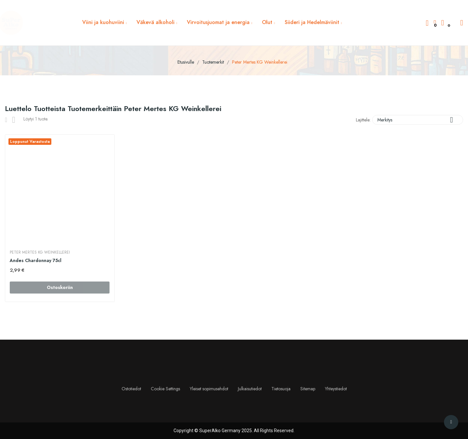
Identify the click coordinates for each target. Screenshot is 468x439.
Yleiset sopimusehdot (209, 388)
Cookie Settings (165, 388)
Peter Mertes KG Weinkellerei (40, 252)
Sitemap (307, 388)
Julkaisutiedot (250, 388)
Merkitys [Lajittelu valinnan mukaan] (417, 119)
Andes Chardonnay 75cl (36, 260)
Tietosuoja (281, 388)
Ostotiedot (131, 388)
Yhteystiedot (336, 388)
